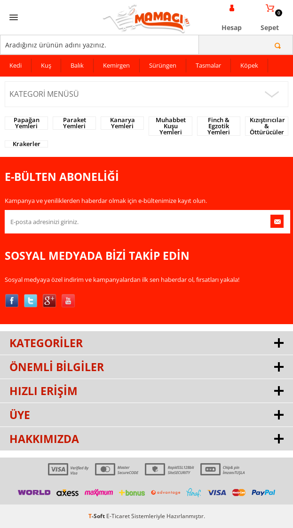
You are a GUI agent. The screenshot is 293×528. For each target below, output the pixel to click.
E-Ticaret (118, 516)
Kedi (15, 65)
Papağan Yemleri (27, 123)
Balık (77, 65)
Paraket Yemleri (74, 123)
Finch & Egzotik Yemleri (218, 126)
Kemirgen (116, 65)
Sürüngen (162, 65)
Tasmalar (208, 65)
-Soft (97, 516)
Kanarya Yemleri (122, 123)
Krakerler (26, 144)
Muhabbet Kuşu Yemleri (171, 126)
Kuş (46, 65)
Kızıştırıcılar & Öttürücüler (267, 126)
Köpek (249, 65)
